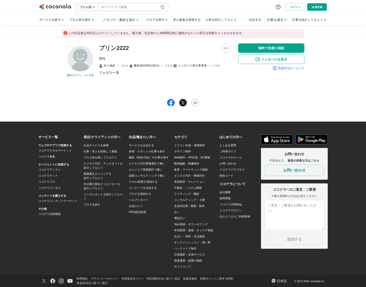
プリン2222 (114, 48)
